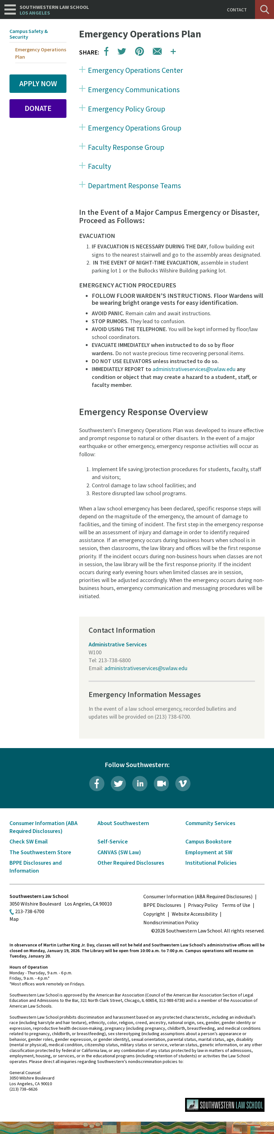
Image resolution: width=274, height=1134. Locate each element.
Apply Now (38, 83)
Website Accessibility (194, 914)
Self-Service (112, 841)
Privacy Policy (203, 905)
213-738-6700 (29, 911)
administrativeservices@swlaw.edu (194, 369)
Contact (237, 10)
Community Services (210, 823)
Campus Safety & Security (28, 34)
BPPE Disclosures (162, 905)
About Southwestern (123, 823)
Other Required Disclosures (130, 862)
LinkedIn (139, 783)
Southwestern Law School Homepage (225, 1104)
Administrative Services (118, 644)
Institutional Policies (211, 862)
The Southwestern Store (40, 852)
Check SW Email (28, 841)
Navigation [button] (10, 9)
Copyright (154, 914)
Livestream (161, 783)
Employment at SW (208, 852)
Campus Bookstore (208, 841)
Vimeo (182, 783)
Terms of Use (236, 905)
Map (14, 919)
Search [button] (264, 9)
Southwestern (54, 10)
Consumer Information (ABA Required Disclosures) (197, 896)
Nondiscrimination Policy (170, 922)
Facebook (96, 783)
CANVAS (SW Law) (119, 852)
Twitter (118, 783)
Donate (38, 108)
